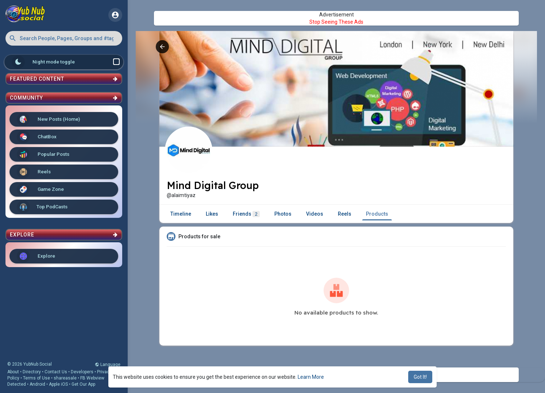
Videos (314, 214)
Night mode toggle (66, 62)
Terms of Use (36, 378)
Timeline (180, 214)
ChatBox (37, 136)
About (13, 371)
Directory (32, 371)
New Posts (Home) (48, 119)
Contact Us (56, 371)
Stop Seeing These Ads (336, 22)
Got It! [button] (420, 377)
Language (107, 364)
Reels (34, 171)
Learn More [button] (311, 377)
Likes (212, 214)
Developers (82, 371)
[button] (63, 38)
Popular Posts (43, 154)
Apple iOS (58, 384)
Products (377, 214)
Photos (282, 214)
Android (37, 384)
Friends (246, 214)
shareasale (65, 378)
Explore (36, 256)
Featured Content (64, 79)
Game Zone (40, 189)
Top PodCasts (42, 206)
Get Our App (83, 384)
